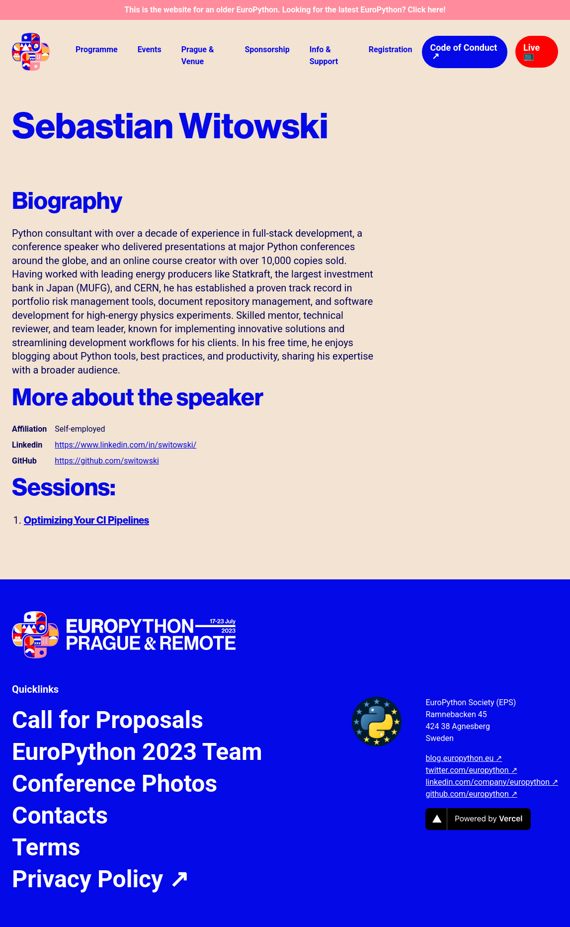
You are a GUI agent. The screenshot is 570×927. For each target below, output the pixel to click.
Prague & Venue (197, 55)
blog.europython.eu (463, 758)
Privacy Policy (100, 879)
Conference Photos (114, 784)
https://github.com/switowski (107, 460)
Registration (390, 49)
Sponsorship (266, 49)
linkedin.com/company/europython (491, 782)
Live (531, 51)
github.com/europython (471, 794)
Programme (97, 49)
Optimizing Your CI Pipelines (86, 520)
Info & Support (324, 55)
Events (150, 49)
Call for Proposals (107, 720)
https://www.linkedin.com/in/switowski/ (125, 445)
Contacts (60, 816)
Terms (46, 847)
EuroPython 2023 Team (137, 752)
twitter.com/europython (471, 770)
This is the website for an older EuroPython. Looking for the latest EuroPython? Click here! (284, 9)
